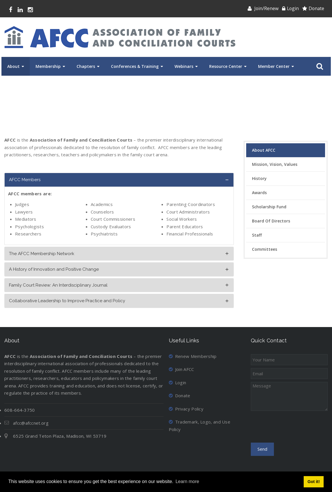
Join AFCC (181, 369)
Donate (316, 8)
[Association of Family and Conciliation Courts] (119, 37)
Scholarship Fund (269, 206)
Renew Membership (193, 356)
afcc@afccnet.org (31, 423)
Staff (257, 235)
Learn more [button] (187, 481)
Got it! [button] (313, 481)
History (259, 178)
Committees (264, 249)
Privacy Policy (186, 409)
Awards (259, 192)
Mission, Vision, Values (274, 164)
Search (318, 66)
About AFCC (263, 150)
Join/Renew (266, 8)
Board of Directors (271, 221)
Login (293, 8)
